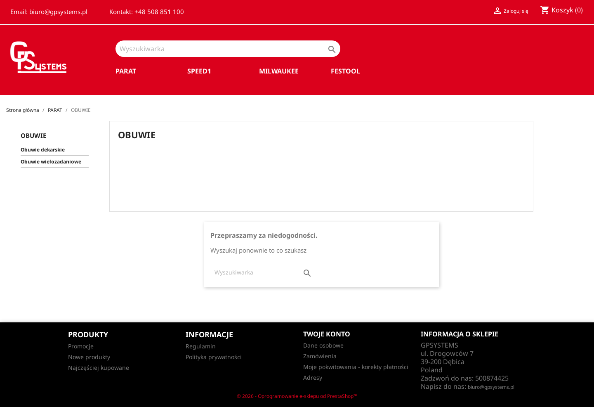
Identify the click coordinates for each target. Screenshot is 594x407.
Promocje (81, 346)
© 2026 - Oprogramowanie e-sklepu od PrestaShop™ (297, 396)
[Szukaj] (228, 48)
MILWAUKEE (279, 71)
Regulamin (201, 346)
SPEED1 (199, 71)
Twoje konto (326, 333)
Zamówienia (320, 356)
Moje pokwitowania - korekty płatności (355, 367)
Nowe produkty (89, 357)
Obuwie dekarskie (43, 149)
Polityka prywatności (214, 357)
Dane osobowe (323, 345)
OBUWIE (33, 135)
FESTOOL (345, 71)
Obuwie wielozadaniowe (51, 161)
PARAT (126, 71)
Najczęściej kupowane (98, 368)
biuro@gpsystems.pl (491, 386)
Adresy (312, 377)
